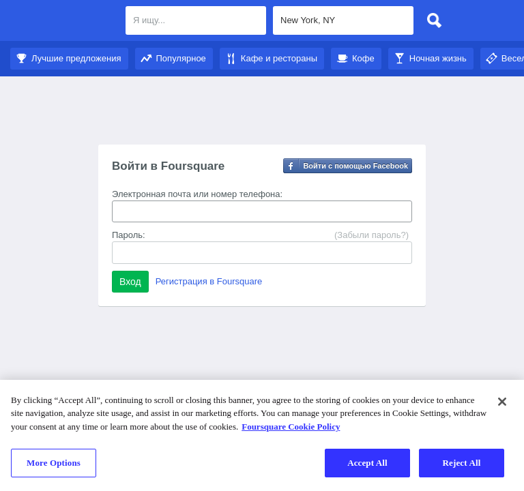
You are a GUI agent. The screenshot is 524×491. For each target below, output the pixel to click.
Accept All (367, 463)
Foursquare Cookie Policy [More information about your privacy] (291, 426)
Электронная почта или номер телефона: (197, 194)
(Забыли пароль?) (371, 235)
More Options (54, 463)
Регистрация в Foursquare (209, 281)
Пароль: (128, 235)
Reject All (462, 463)
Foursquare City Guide (63, 21)
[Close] (502, 402)
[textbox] (196, 20)
